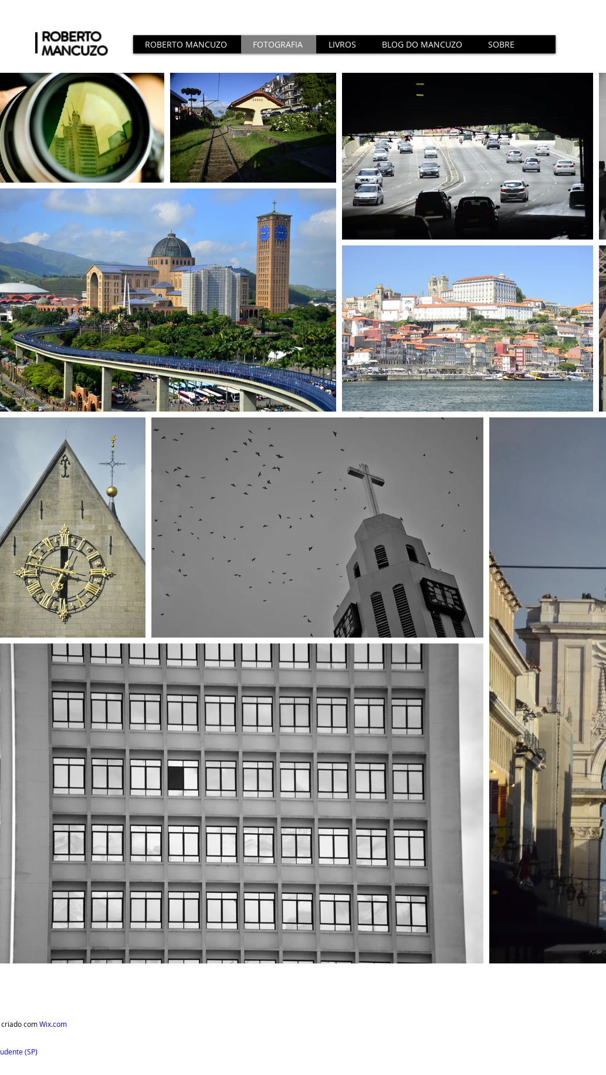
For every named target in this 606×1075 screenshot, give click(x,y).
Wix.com (53, 1024)
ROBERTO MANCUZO (74, 44)
